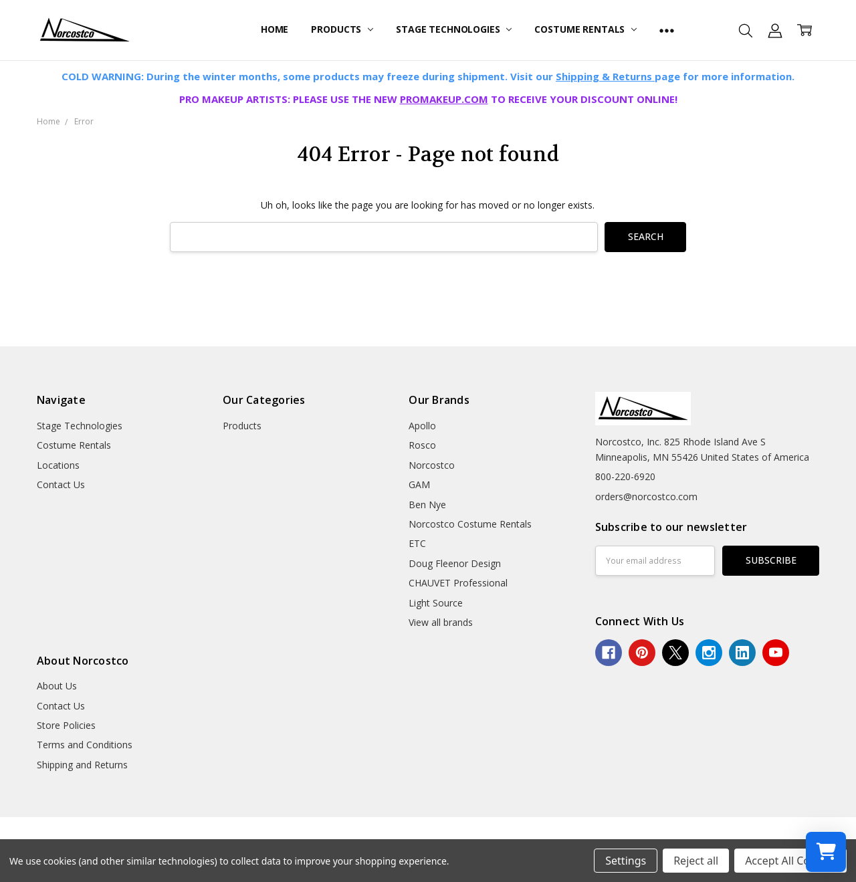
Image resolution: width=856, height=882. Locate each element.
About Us (57, 685)
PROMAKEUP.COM (444, 99)
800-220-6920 (625, 476)
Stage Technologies (454, 29)
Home (274, 29)
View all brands (441, 622)
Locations (58, 465)
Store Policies (66, 725)
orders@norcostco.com (646, 496)
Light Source (436, 602)
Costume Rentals (585, 29)
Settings (625, 860)
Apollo (422, 425)
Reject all (695, 860)
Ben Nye (427, 504)
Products (342, 29)
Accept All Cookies (790, 860)
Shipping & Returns (605, 76)
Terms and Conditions (84, 744)
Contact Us (61, 484)
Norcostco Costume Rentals (470, 524)
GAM (419, 484)
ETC (417, 543)
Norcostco (432, 465)
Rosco (422, 445)
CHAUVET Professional (458, 582)
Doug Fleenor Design (455, 563)
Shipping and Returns (82, 764)
